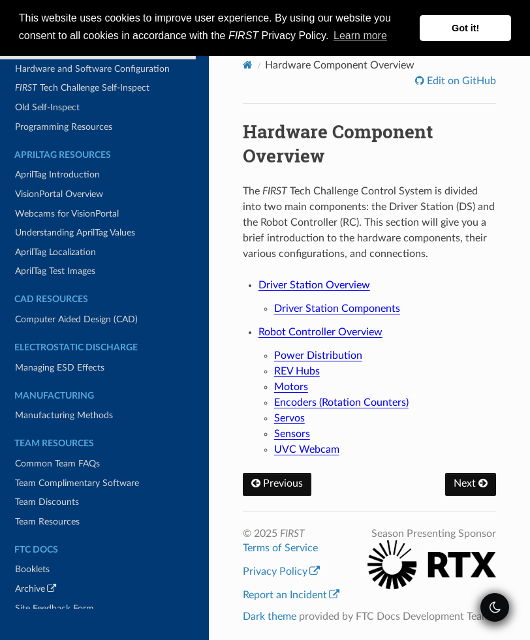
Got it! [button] (465, 28)
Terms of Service (280, 548)
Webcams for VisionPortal (67, 214)
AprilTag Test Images (55, 271)
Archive (54, 591)
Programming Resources (63, 127)
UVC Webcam (306, 449)
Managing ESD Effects (59, 368)
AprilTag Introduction (57, 174)
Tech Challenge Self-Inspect (82, 88)
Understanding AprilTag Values (75, 232)
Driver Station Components (337, 308)
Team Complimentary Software (77, 483)
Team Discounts (47, 502)
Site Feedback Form (54, 608)
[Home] (248, 64)
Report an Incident (291, 595)
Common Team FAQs (57, 463)
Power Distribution (318, 355)
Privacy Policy (281, 571)
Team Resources (47, 521)
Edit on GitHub (460, 81)
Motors (291, 387)
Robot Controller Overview (320, 332)
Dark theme (269, 616)
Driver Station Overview (314, 285)
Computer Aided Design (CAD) (76, 319)
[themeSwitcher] (494, 607)
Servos (289, 418)
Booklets (32, 569)
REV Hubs (297, 371)
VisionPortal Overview (59, 194)
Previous (277, 483)
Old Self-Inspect (47, 107)
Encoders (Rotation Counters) (341, 402)
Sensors (292, 434)
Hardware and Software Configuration (92, 69)
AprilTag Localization (55, 252)
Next (471, 483)
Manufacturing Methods (64, 415)
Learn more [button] (360, 35)
